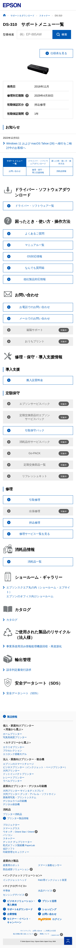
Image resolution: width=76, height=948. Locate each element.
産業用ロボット (11, 865)
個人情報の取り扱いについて (25, 934)
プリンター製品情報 (17, 818)
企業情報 (12, 914)
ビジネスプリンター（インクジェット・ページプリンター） (35, 767)
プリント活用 (49, 901)
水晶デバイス (45, 890)
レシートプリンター (13, 777)
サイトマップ (25, 931)
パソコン (7, 835)
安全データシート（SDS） (23, 693)
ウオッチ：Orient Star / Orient (18, 832)
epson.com (55, 935)
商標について (44, 934)
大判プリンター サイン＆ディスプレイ (23, 791)
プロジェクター (11, 825)
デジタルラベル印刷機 (15, 801)
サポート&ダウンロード (20, 909)
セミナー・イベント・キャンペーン (19, 920)
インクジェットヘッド (15, 880)
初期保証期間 (18, 113)
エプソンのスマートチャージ (18, 764)
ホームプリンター (12, 734)
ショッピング (49, 909)
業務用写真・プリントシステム (19, 797)
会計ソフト (9, 849)
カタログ (11, 619)
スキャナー (9, 838)
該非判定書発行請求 (18, 669)
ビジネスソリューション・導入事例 (21, 903)
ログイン (50, 919)
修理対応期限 (18, 95)
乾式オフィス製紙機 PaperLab (19, 845)
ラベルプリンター (12, 781)
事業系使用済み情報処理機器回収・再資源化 (34, 646)
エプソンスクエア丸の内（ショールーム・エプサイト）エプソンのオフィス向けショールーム (38, 592)
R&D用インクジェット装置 (52, 880)
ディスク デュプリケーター (17, 842)
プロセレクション (12, 750)
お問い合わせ (49, 914)
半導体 (6, 890)
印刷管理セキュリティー (16, 852)
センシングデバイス (13, 895)
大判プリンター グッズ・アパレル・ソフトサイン (29, 794)
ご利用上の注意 (50, 931)
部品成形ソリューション (16, 869)
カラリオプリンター (13, 747)
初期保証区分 (18, 104)
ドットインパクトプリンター (18, 774)
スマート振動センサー (50, 865)
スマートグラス (11, 828)
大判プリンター (11, 770)
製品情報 (12, 716)
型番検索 (8, 34)
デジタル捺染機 (11, 804)
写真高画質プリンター (15, 737)
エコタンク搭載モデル (15, 754)
